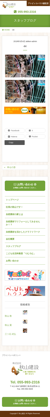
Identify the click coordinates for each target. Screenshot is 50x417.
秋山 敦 (8, 316)
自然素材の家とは (14, 214)
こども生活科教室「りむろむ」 (21, 253)
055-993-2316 (27, 11)
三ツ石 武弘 (10, 334)
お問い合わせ (12, 261)
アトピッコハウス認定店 (38, 3)
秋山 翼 (8, 325)
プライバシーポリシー (11, 355)
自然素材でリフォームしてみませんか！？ (23, 223)
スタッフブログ (13, 246)
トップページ (12, 200)
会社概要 (10, 239)
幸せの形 (11, 167)
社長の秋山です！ (14, 207)
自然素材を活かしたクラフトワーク (23, 232)
